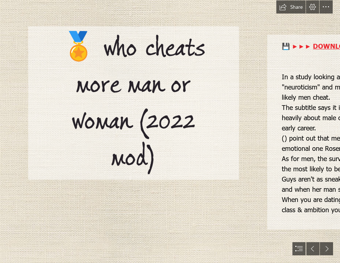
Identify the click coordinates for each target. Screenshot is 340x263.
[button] (291, 7)
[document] (170, 131)
